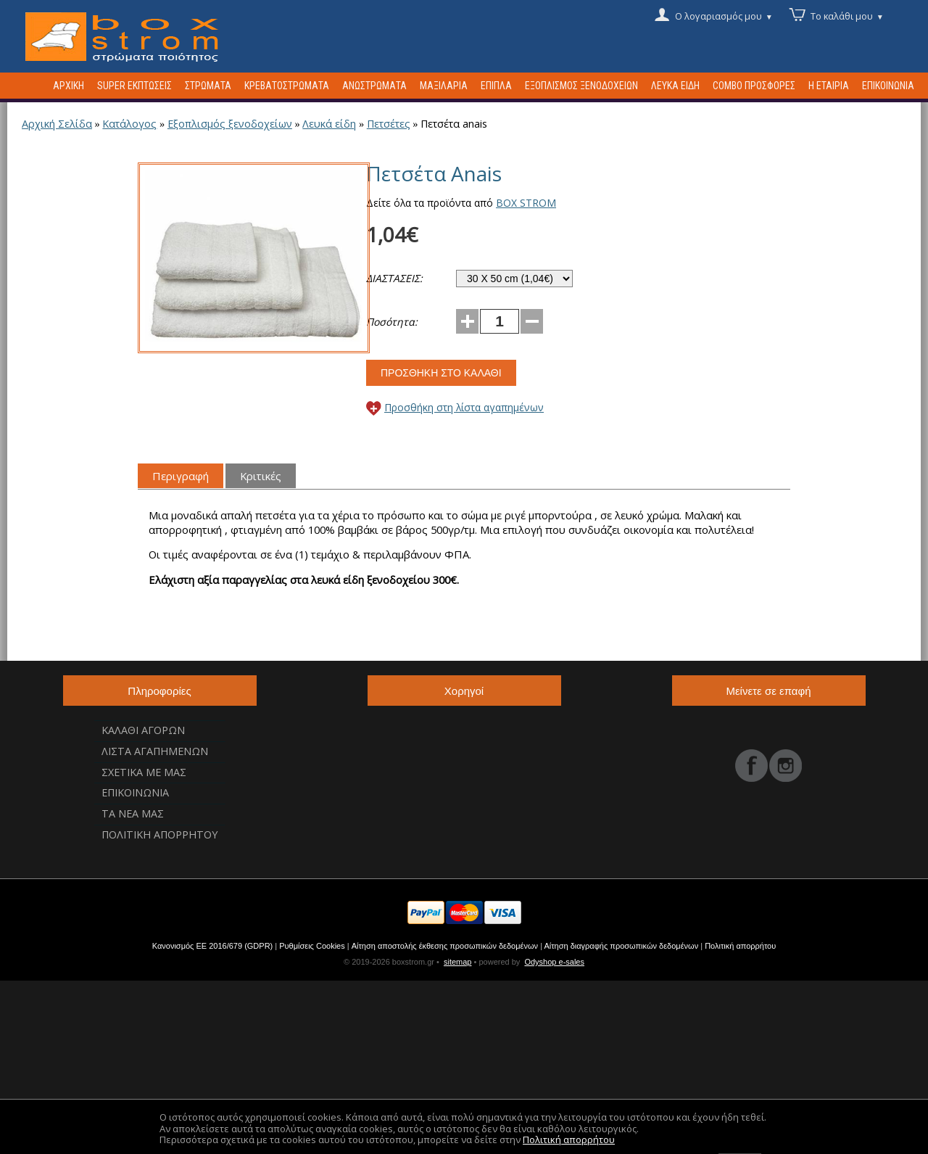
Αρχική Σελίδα (57, 124)
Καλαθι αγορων (143, 730)
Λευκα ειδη (675, 85)
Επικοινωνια (888, 85)
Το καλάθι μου (847, 15)
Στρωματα (208, 85)
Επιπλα (496, 85)
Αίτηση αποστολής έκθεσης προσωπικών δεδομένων (445, 945)
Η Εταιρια (828, 85)
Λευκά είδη (329, 124)
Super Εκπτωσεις (134, 85)
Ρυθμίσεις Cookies (312, 945)
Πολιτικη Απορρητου (160, 834)
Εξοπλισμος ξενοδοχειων (581, 85)
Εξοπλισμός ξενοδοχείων (229, 124)
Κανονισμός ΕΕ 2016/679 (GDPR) (212, 945)
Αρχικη (68, 85)
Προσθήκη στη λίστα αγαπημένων (464, 407)
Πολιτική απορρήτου (740, 945)
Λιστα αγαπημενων (155, 751)
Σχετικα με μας (144, 772)
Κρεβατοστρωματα (286, 85)
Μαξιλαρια (444, 85)
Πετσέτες (388, 124)
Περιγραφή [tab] (180, 476)
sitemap (458, 961)
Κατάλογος (129, 124)
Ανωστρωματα (374, 85)
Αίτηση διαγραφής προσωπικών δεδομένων (621, 945)
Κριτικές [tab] (260, 476)
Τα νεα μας (133, 813)
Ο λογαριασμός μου (724, 15)
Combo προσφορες (754, 85)
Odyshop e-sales (554, 961)
